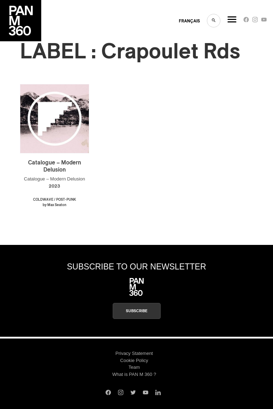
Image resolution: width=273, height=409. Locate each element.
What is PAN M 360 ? (134, 374)
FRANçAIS (189, 21)
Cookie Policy (134, 360)
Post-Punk (66, 199)
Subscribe (137, 311)
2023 (54, 186)
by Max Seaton (54, 205)
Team (134, 367)
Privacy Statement (134, 353)
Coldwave (43, 199)
